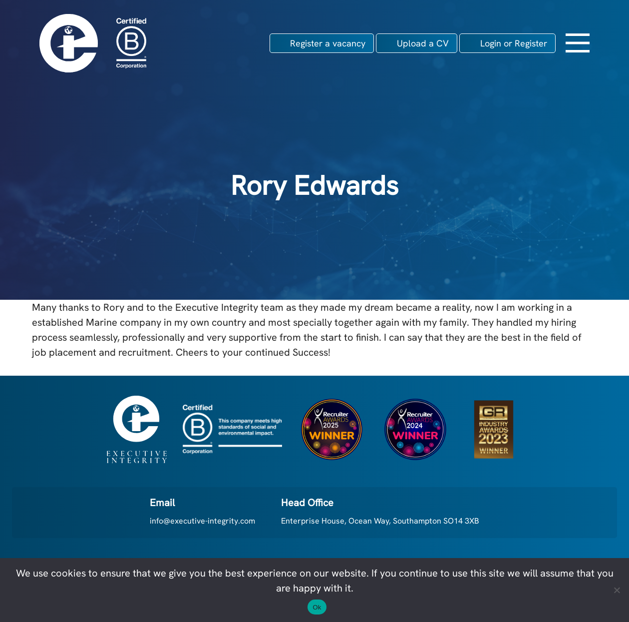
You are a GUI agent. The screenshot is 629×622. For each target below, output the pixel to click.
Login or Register (513, 43)
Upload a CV (423, 43)
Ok (317, 607)
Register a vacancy (327, 43)
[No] (617, 590)
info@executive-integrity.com (202, 521)
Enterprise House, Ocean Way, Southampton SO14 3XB (380, 521)
